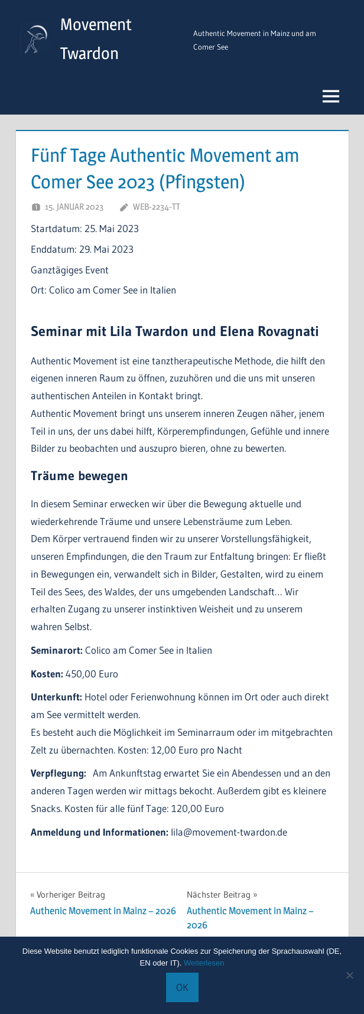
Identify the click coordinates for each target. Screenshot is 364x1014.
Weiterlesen (204, 962)
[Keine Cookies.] (349, 975)
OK (182, 987)
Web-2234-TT (156, 206)
